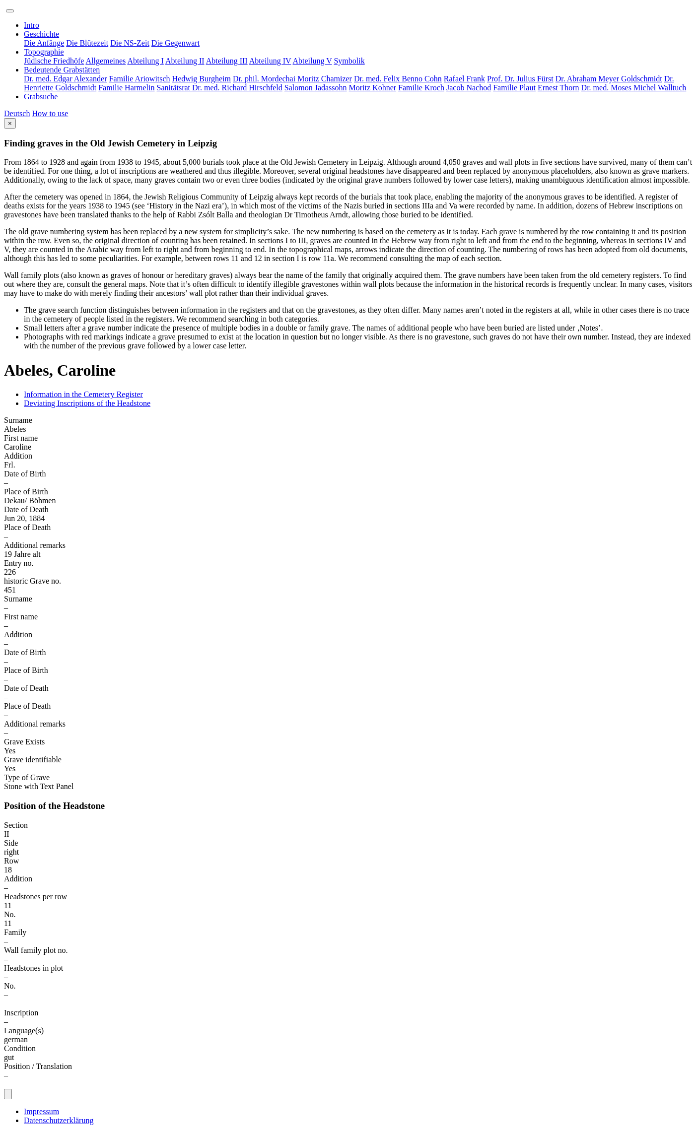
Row (11, 861)
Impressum (41, 1111)
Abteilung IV (270, 61)
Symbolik (349, 61)
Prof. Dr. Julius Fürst (520, 78)
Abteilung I (145, 61)
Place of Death (27, 527)
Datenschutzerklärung (58, 1120)
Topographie (44, 52)
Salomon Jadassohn (315, 87)
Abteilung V (312, 61)
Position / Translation (38, 1066)
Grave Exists (24, 741)
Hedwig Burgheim (201, 78)
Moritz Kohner (373, 87)
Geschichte (41, 34)
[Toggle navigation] (10, 10)
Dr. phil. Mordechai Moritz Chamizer (292, 78)
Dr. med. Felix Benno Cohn (398, 78)
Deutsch (17, 113)
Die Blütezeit (87, 43)
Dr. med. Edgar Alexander (65, 78)
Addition (18, 456)
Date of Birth (25, 473)
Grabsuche (41, 96)
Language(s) (24, 1030)
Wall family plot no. (36, 950)
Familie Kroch (421, 87)
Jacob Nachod (468, 87)
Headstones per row (35, 896)
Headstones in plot (33, 968)
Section (16, 825)
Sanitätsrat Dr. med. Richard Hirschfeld (219, 87)
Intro (31, 25)
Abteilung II (185, 61)
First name (21, 438)
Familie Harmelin (126, 87)
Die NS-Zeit (129, 43)
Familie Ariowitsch (139, 78)
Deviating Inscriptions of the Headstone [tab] (87, 403)
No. (10, 914)
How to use (50, 113)
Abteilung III (227, 61)
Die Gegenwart (175, 43)
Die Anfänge (44, 43)
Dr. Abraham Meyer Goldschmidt (609, 78)
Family (15, 932)
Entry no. (19, 563)
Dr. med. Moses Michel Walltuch (634, 87)
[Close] (10, 123)
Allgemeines (105, 61)
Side (11, 843)
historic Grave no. (32, 581)
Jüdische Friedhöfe (54, 61)
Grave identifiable (33, 759)
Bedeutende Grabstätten (62, 70)
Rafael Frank (464, 78)
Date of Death (26, 509)
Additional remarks (35, 545)
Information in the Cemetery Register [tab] (83, 394)
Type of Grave (27, 777)
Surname (18, 420)
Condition (20, 1048)
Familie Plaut (514, 87)
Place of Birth (26, 491)
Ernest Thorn (558, 87)
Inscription (21, 1012)
